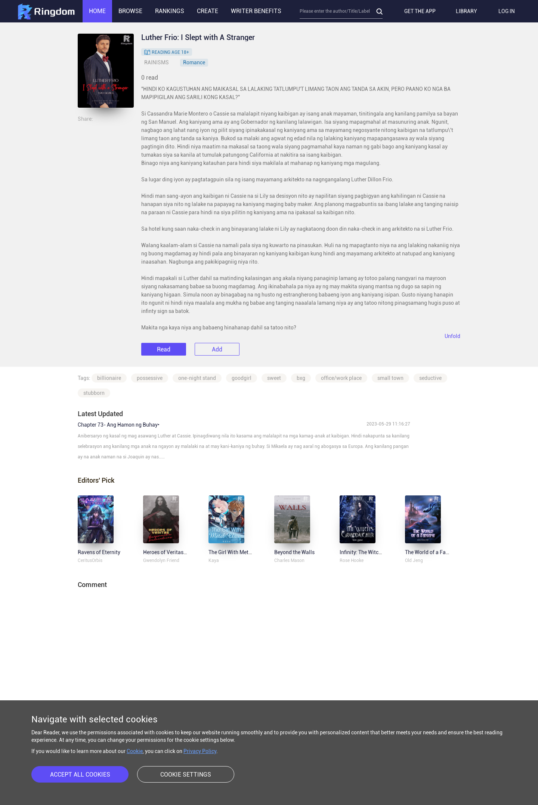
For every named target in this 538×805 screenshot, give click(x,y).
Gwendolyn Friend (161, 560)
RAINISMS (156, 62)
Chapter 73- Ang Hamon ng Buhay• (119, 425)
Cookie (135, 751)
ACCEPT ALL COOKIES (80, 774)
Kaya (213, 560)
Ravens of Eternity (99, 552)
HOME (97, 11)
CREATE (207, 11)
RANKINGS (169, 11)
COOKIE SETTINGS (185, 774)
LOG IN (506, 11)
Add (217, 349)
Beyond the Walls (294, 552)
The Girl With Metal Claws (238, 552)
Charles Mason (289, 560)
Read (163, 349)
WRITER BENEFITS (256, 11)
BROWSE (130, 11)
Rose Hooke (352, 560)
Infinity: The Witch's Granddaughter (381, 552)
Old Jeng (414, 560)
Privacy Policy (199, 751)
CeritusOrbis (90, 560)
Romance (194, 62)
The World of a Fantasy (432, 552)
